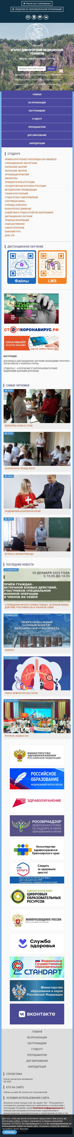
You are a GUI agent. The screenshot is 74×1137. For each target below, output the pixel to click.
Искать (51, 68)
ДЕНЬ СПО (10, 235)
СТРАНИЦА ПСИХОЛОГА (16, 205)
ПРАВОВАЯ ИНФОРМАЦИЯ (17, 220)
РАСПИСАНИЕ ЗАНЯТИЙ (16, 167)
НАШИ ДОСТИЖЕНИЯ (15, 224)
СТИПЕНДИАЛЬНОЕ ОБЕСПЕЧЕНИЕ (21, 163)
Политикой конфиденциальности (48, 1108)
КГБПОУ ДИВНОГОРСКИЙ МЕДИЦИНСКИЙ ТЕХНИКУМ (37, 51)
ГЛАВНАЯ (37, 94)
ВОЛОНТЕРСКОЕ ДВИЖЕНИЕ (18, 209)
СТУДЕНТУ (37, 119)
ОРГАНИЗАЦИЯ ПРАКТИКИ (17, 174)
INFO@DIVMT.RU (53, 79)
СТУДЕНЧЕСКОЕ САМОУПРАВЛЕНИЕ (21, 197)
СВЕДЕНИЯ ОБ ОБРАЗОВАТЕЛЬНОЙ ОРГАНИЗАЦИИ (37, 9)
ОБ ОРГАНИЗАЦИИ (37, 102)
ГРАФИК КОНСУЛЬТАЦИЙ (16, 193)
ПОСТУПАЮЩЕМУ (37, 110)
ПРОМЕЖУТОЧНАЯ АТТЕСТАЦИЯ (20, 182)
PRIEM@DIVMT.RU (53, 84)
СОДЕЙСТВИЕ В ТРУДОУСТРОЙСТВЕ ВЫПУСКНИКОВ (29, 212)
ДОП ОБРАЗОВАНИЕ (37, 135)
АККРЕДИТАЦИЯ (37, 143)
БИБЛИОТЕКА (11, 178)
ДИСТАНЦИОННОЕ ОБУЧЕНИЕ (18, 216)
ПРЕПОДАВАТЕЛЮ (37, 127)
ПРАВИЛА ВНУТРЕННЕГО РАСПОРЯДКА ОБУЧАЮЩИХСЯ (30, 159)
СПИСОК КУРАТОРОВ (14, 228)
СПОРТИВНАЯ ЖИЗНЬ (15, 201)
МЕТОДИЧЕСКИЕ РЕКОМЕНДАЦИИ (21, 190)
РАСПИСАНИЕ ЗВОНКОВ (16, 170)
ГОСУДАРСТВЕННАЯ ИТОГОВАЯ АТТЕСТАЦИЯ (25, 186)
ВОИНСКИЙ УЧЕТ (13, 231)
